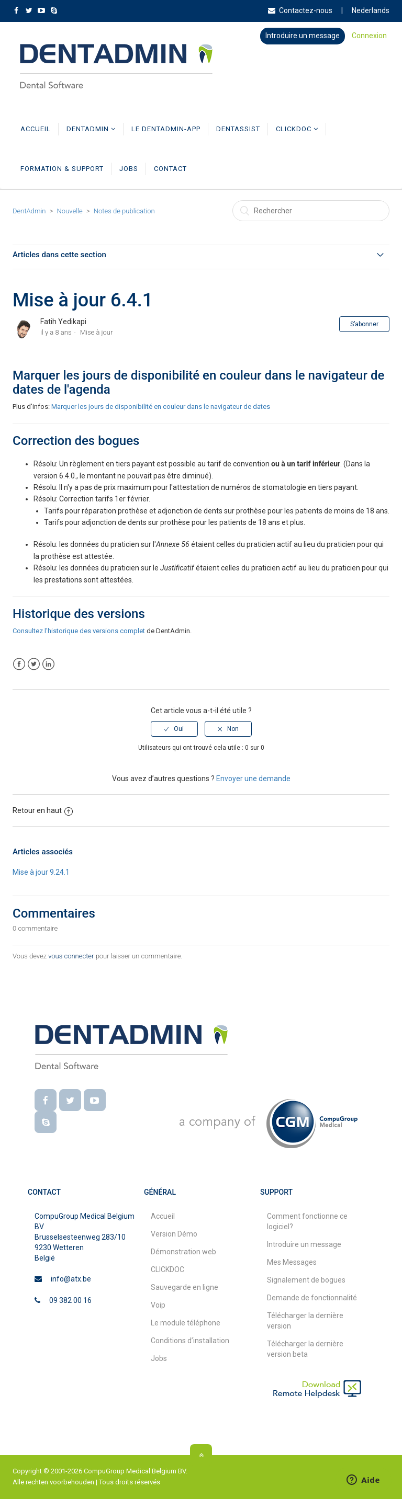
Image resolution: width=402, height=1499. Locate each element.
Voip (158, 1305)
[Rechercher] (310, 210)
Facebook (19, 664)
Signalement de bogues (306, 1280)
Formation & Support (62, 169)
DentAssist (238, 129)
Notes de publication (124, 211)
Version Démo (174, 1234)
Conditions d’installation (190, 1340)
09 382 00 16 (70, 1300)
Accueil (35, 129)
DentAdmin (91, 129)
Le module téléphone (185, 1323)
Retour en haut (43, 810)
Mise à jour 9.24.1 (41, 872)
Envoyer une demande (253, 778)
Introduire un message (302, 35)
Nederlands (370, 10)
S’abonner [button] (364, 324)
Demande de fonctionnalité (312, 1298)
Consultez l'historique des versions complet (79, 631)
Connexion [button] (369, 35)
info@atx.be (71, 1279)
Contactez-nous (300, 10)
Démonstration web (183, 1252)
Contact (170, 169)
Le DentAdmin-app (165, 129)
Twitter (33, 664)
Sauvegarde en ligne (184, 1287)
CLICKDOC (297, 129)
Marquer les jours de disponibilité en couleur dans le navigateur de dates (160, 406)
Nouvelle (70, 211)
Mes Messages (292, 1262)
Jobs (128, 169)
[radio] (174, 729)
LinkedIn (48, 664)
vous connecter (71, 956)
